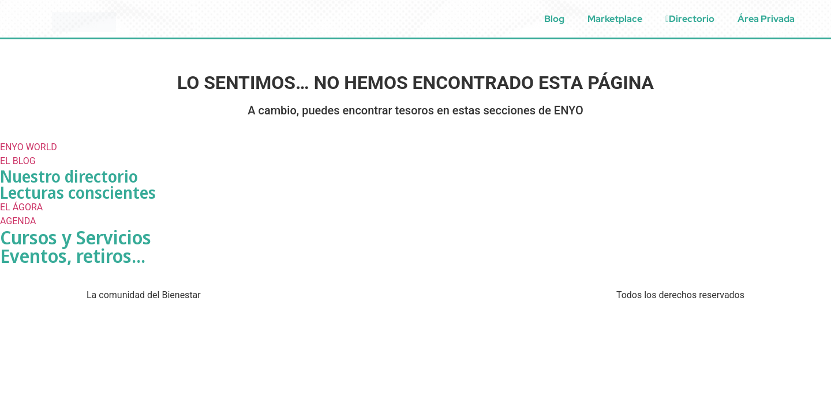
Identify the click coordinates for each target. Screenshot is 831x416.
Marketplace (614, 19)
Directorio (689, 19)
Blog (554, 19)
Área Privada (766, 19)
